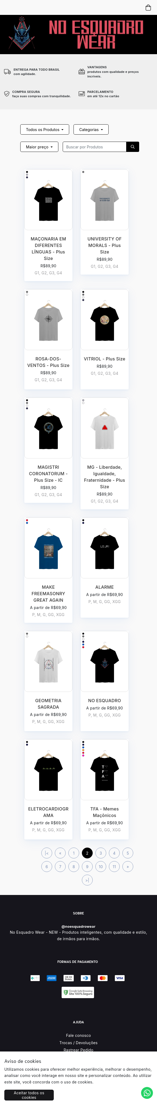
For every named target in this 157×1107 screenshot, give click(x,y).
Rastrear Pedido (78, 1050)
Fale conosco (78, 1035)
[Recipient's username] (94, 147)
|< (47, 853)
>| (87, 880)
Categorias (89, 129)
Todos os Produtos (43, 129)
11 (114, 866)
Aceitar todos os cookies (29, 1095)
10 (101, 866)
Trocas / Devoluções (78, 1042)
